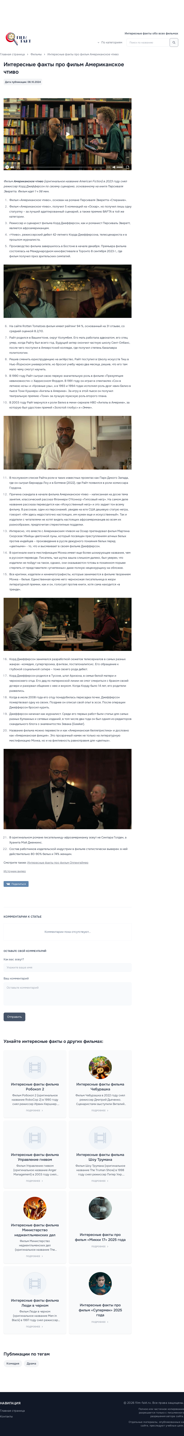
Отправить (14, 1017)
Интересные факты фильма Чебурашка (100, 1087)
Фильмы (36, 54)
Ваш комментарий (16, 978)
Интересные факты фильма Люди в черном (35, 1303)
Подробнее (35, 1110)
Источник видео (15, 871)
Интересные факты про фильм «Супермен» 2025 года (100, 1310)
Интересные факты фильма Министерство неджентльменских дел (35, 1230)
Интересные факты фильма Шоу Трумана (100, 1157)
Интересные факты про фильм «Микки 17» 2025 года (100, 1237)
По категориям (109, 42)
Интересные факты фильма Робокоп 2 (35, 1087)
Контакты (6, 1416)
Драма (31, 1363)
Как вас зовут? (14, 959)
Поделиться (16, 884)
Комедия (12, 1363)
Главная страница (12, 54)
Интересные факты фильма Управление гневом (35, 1157)
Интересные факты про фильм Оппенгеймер (57, 863)
